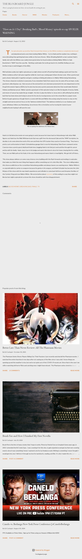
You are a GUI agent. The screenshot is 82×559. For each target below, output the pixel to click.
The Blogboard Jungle (18, 3)
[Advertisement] (41, 265)
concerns (49, 174)
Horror (24, 15)
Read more (75, 370)
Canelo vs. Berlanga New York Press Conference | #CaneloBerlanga (36, 524)
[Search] (73, 4)
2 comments (14, 370)
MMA (35, 15)
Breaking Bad (25, 186)
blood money (14, 186)
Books (14, 15)
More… (67, 15)
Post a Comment (16, 459)
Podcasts (56, 15)
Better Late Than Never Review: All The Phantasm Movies (32, 347)
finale (34, 186)
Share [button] (74, 186)
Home (5, 15)
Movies (44, 15)
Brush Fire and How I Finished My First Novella (26, 436)
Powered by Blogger (41, 550)
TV (38, 186)
